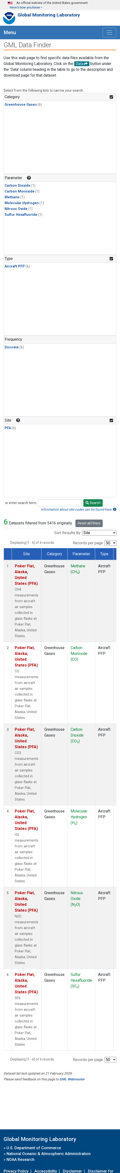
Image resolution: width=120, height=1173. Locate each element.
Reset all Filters (89, 523)
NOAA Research (20, 1159)
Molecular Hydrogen (22, 203)
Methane (12, 197)
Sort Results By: (67, 532)
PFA (8, 428)
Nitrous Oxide (16, 209)
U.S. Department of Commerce (34, 1148)
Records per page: (88, 543)
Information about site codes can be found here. (78, 509)
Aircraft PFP (15, 266)
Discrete (12, 347)
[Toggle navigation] (109, 32)
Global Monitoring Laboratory (49, 15)
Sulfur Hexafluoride (21, 215)
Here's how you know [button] (25, 7)
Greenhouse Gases (21, 105)
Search (93, 503)
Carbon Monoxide (19, 191)
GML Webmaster (72, 1079)
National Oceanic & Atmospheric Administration (49, 1153)
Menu (10, 32)
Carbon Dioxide (17, 186)
